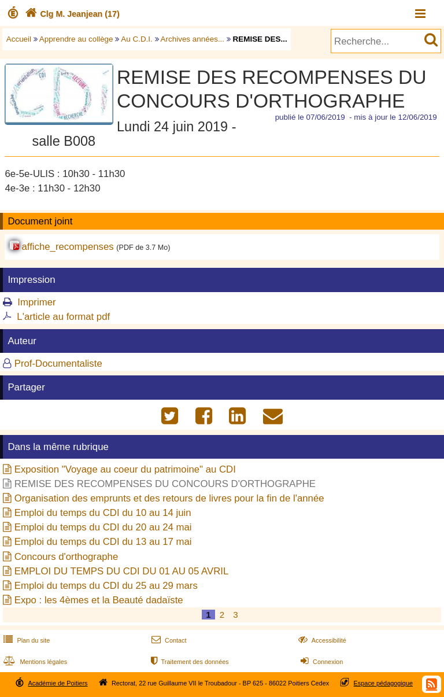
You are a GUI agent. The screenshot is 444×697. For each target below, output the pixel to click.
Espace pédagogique (383, 683)
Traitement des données (189, 661)
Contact (168, 640)
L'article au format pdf (63, 316)
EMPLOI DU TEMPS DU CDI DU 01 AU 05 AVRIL (121, 571)
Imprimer (36, 302)
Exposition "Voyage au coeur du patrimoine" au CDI (125, 469)
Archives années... (193, 39)
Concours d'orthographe (66, 556)
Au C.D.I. (137, 39)
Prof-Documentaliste (58, 363)
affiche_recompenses (67, 246)
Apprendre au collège (76, 39)
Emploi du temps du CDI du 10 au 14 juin (102, 512)
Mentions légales (34, 661)
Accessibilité (321, 640)
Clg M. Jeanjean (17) (71, 14)
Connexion (320, 661)
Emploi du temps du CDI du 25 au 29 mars (106, 585)
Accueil (18, 39)
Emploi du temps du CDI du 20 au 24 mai (103, 527)
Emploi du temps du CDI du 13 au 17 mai (103, 541)
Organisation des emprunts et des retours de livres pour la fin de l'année (169, 498)
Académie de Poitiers (57, 683)
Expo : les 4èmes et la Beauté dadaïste (98, 600)
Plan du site (25, 640)
